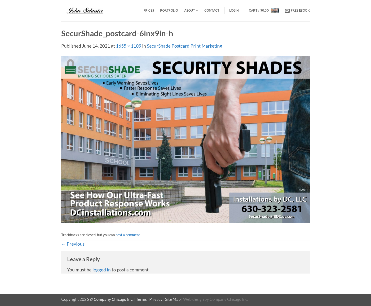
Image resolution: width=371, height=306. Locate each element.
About (191, 10)
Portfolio (169, 10)
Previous (72, 244)
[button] (234, 11)
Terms (141, 299)
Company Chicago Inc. (229, 299)
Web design (193, 299)
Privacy (156, 299)
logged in (102, 269)
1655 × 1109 (128, 46)
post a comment (127, 235)
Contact (212, 10)
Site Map (173, 299)
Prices (148, 10)
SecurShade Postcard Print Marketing (184, 46)
